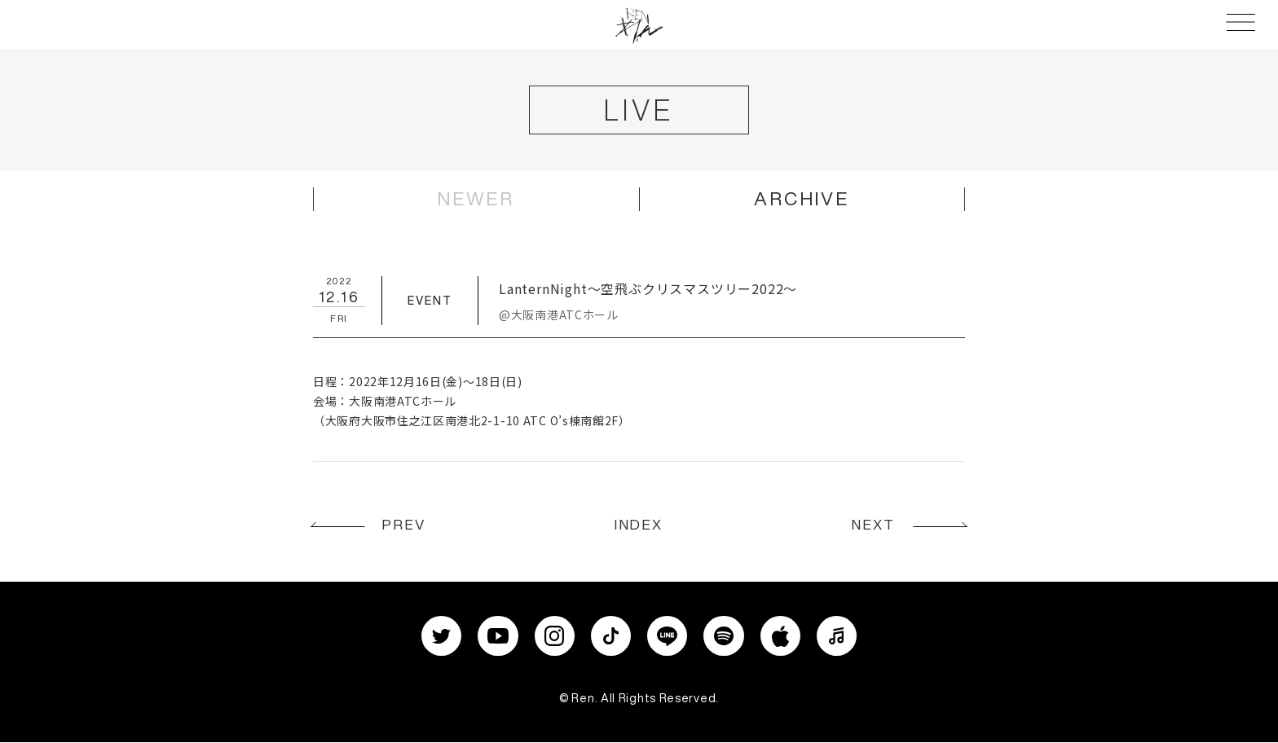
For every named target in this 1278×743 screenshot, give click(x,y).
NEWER (476, 199)
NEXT (870, 526)
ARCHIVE (802, 199)
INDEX (639, 526)
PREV (407, 526)
